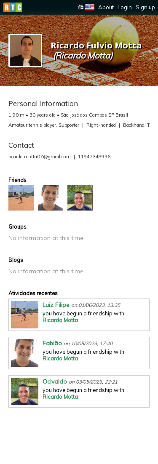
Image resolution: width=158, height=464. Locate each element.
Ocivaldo (55, 381)
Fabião (52, 343)
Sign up (145, 7)
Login (125, 7)
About (106, 7)
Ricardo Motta (60, 320)
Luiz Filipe (56, 305)
